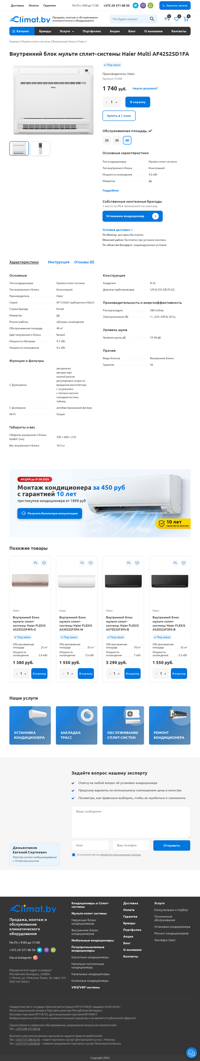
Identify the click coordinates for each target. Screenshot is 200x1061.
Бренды (45, 31)
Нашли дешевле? (145, 88)
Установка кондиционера (172, 926)
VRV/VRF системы (85, 987)
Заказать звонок (177, 5)
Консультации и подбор (171, 910)
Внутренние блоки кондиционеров (84, 931)
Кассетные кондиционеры (90, 957)
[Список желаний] (176, 19)
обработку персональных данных (120, 854)
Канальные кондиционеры (90, 974)
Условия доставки (117, 229)
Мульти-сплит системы (35, 41)
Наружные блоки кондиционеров (83, 921)
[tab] (24, 262)
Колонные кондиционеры (90, 980)
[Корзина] (186, 19)
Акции (115, 31)
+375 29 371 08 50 (116, 5)
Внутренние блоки (64, 41)
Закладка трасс (165, 940)
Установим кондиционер (132, 216)
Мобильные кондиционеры (92, 940)
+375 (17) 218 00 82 (27, 1043)
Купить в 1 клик (119, 115)
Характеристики (24, 262)
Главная (14, 41)
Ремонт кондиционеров (171, 933)
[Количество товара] (112, 102)
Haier (81, 41)
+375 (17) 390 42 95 (27, 1039)
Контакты (178, 31)
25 (107, 140)
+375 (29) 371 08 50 (27, 1028)
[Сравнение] (167, 19)
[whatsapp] (150, 5)
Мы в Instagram (20, 957)
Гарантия (49, 5)
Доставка (17, 5)
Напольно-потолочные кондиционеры (87, 965)
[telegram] (135, 5)
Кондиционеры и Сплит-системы (90, 904)
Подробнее (111, 190)
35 (117, 140)
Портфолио (92, 31)
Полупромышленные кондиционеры (87, 948)
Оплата (34, 5)
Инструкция (59, 262)
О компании (153, 31)
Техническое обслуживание (164, 918)
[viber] (143, 5)
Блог (132, 31)
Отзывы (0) (84, 262)
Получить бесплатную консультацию (53, 513)
